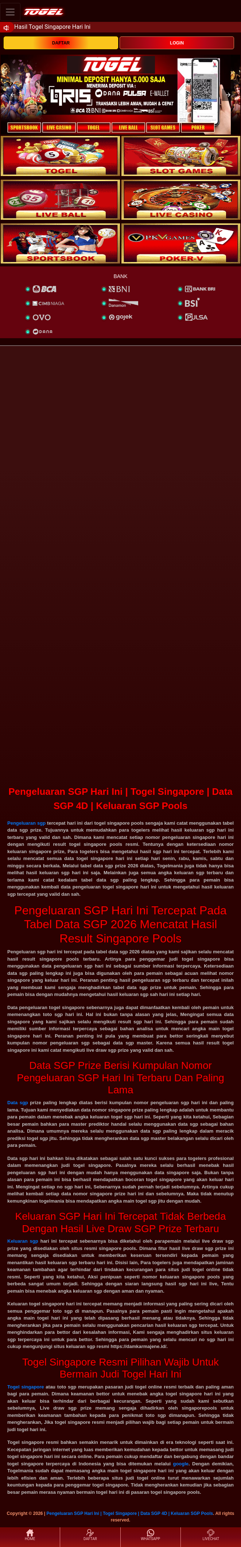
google (180, 1463)
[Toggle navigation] (10, 12)
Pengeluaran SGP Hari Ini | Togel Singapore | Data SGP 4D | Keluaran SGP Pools (130, 1513)
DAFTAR (61, 43)
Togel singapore (25, 1387)
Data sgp (17, 1102)
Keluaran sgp (22, 1241)
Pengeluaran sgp (26, 823)
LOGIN (177, 43)
